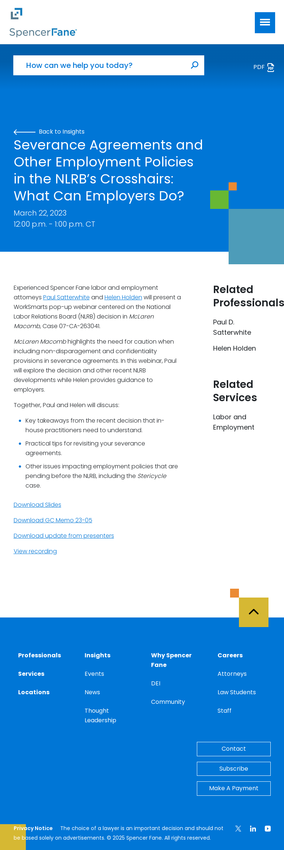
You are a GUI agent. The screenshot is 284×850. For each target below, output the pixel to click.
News (92, 692)
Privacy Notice (33, 828)
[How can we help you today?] (99, 65)
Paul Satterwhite (66, 297)
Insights (97, 655)
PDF (264, 67)
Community (168, 702)
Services (31, 674)
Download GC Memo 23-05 (53, 520)
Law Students (237, 692)
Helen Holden (123, 297)
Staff (225, 710)
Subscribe (233, 768)
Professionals (39, 655)
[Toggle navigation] (265, 22)
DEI (155, 683)
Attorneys (232, 674)
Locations (33, 692)
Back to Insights (49, 131)
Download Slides (37, 504)
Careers (230, 655)
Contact (234, 748)
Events (94, 674)
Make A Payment (234, 788)
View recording (35, 551)
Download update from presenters (64, 535)
